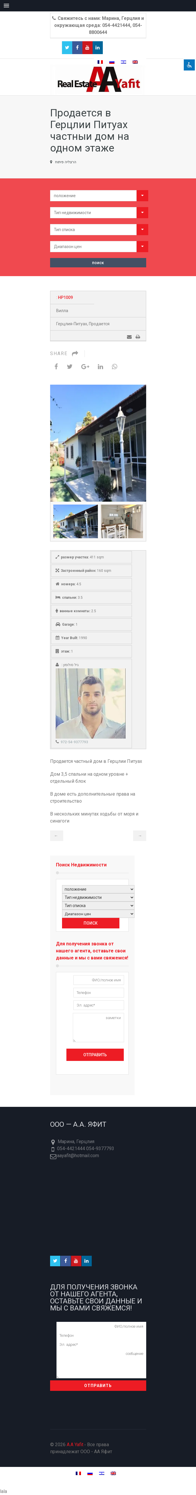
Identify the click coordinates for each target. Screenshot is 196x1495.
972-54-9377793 (74, 742)
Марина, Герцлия (76, 1141)
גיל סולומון (71, 665)
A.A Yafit (75, 1444)
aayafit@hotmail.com (78, 1155)
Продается (99, 323)
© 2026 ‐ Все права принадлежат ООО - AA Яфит (81, 1448)
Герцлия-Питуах (71, 323)
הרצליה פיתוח (63, 162)
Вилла (62, 310)
